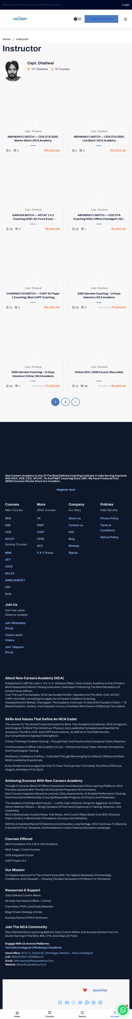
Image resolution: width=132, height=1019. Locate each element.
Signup (73, 552)
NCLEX (10, 573)
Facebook (55, 947)
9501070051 (19, 956)
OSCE (9, 566)
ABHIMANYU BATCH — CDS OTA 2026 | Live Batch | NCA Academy (99, 138)
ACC (40, 545)
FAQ (71, 532)
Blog (72, 539)
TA (39, 518)
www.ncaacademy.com (31, 964)
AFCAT (10, 539)
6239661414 (36, 956)
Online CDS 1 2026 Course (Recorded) (99, 372)
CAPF (40, 532)
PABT (40, 525)
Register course (101, 19)
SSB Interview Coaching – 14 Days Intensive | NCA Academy (99, 295)
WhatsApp (40, 947)
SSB (7, 525)
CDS (8, 532)
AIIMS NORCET (15, 580)
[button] (123, 1010)
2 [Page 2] (65, 402)
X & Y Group (45, 552)
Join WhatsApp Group (15, 625)
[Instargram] (73, 1002)
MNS (8, 552)
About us (75, 518)
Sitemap (74, 545)
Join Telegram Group (14, 649)
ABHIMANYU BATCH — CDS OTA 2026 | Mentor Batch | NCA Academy (33, 138)
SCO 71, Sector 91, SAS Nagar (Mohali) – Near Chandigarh (57, 953)
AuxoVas (100, 990)
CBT (8, 587)
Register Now (66, 490)
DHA (8, 594)
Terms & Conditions (107, 527)
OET (8, 559)
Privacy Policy (109, 518)
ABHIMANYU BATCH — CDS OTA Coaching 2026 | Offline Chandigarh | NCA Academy (99, 217)
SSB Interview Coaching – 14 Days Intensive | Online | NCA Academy (33, 374)
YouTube (11, 947)
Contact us (76, 525)
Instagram (25, 947)
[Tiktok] (67, 1002)
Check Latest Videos (14, 637)
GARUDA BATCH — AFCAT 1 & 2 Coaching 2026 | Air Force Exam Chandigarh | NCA (33, 217)
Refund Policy (109, 537)
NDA (8, 518)
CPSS (40, 539)
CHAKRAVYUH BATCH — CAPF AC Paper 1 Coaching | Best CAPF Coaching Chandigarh (33, 295)
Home (6, 39)
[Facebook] (60, 1002)
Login (125, 4)
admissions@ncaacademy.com (34, 960)
